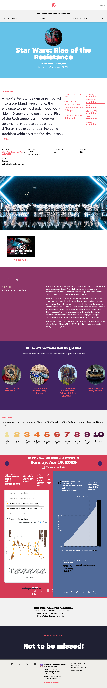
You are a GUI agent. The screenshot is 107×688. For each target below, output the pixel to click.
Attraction (49, 63)
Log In (102, 5)
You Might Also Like (79, 18)
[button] (102, 18)
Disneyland (61, 63)
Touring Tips (44, 18)
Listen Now (54, 683)
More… (5, 139)
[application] (27, 550)
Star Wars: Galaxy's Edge (12, 152)
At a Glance (12, 18)
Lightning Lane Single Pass (13, 164)
